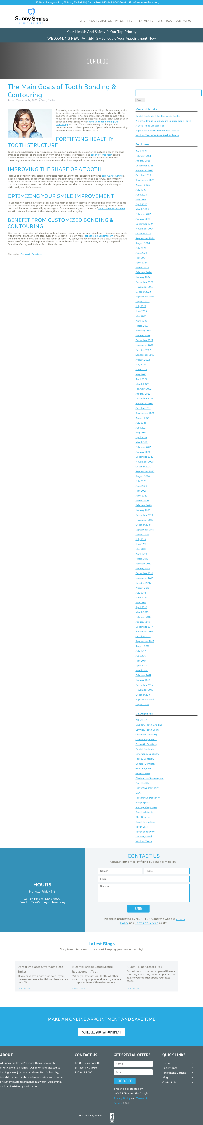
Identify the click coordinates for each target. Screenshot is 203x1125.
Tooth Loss (142, 826)
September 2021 (145, 413)
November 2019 (144, 520)
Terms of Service (146, 923)
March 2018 (142, 612)
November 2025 (144, 170)
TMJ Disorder (143, 817)
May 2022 (141, 374)
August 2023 (143, 301)
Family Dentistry (145, 758)
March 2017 (142, 670)
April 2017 (141, 665)
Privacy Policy (122, 1098)
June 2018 (141, 597)
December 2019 (144, 515)
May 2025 (141, 199)
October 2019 (143, 524)
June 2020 (141, 486)
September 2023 (145, 296)
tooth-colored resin (101, 154)
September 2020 (145, 471)
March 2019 (142, 558)
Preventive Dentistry (147, 788)
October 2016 (143, 694)
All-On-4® (141, 720)
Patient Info (123, 20)
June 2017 (141, 655)
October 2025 (143, 175)
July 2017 (141, 651)
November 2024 (145, 228)
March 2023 (142, 325)
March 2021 (142, 442)
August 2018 (143, 587)
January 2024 (143, 277)
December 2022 (144, 340)
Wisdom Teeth (144, 841)
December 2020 (144, 457)
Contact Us (183, 20)
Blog (169, 20)
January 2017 (143, 680)
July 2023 (141, 306)
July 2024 (141, 248)
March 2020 (142, 500)
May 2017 (141, 660)
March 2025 (142, 209)
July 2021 (141, 423)
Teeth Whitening (145, 812)
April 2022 (141, 379)
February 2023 (143, 330)
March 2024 (142, 267)
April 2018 (141, 607)
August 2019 (142, 534)
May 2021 (141, 432)
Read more (24, 988)
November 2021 (144, 403)
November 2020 (145, 461)
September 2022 (145, 355)
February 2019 (143, 563)
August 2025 (143, 185)
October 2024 (143, 233)
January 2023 (143, 335)
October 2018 (143, 583)
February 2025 (143, 214)
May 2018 (141, 602)
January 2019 (143, 568)
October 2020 (143, 466)
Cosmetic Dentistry (31, 254)
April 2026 (141, 151)
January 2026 (143, 160)
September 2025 (145, 180)
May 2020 (141, 490)
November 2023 (144, 287)
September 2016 (145, 699)
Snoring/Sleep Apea (146, 807)
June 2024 (141, 253)
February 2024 (144, 272)
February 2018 (143, 617)
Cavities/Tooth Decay (147, 729)
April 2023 (141, 321)
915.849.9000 (111, 2)
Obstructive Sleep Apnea (150, 778)
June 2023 (141, 311)
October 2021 (143, 408)
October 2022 (143, 350)
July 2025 (141, 189)
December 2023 (144, 282)
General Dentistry (145, 763)
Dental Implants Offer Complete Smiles (158, 116)
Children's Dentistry (146, 734)
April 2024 (141, 262)
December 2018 (144, 573)
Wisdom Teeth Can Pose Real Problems (157, 135)
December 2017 (144, 626)
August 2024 (143, 243)
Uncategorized (144, 836)
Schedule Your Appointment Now (129, 38)
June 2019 (141, 544)
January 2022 (143, 393)
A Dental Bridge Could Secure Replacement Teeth (163, 121)
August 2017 (142, 646)
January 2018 (143, 621)
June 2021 (141, 427)
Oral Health (142, 783)
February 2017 (143, 675)
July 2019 (141, 539)
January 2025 (143, 219)
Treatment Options (149, 20)
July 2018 (141, 592)
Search (140, 100)
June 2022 (141, 369)
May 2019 (141, 549)
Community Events (146, 739)
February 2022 (143, 389)
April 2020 (141, 495)
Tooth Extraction (145, 822)
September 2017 (145, 641)
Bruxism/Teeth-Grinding (149, 724)
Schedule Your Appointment (101, 1032)
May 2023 (141, 316)
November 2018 (144, 578)
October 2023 (143, 291)
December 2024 (144, 223)
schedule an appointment (99, 235)
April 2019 (141, 554)
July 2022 (141, 364)
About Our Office (100, 20)
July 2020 (141, 481)
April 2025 (141, 204)
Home (81, 20)
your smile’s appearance (111, 208)
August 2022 (143, 359)
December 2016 (144, 685)
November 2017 (144, 631)
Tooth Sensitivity (145, 831)
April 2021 (141, 437)
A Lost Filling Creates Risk (150, 125)
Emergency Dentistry (147, 754)
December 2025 (144, 165)
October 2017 (143, 636)
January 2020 (143, 510)
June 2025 (141, 194)
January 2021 (143, 452)
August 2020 (143, 476)
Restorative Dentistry (148, 797)
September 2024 (145, 238)
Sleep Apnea (143, 802)
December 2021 (144, 398)
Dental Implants (145, 749)
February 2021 (143, 447)
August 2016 (142, 704)
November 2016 (144, 689)
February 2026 (143, 156)
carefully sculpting (112, 175)
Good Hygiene (143, 768)
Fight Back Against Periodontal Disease (157, 130)
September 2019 (145, 529)
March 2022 (142, 384)
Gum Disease (143, 773)
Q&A (138, 792)
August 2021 (142, 418)
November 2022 (144, 345)
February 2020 (144, 505)
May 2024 (141, 257)
